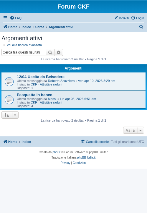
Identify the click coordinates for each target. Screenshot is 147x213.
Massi (52, 99)
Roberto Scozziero (61, 81)
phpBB (56, 152)
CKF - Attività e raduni (46, 84)
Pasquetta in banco (34, 95)
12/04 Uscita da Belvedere (41, 77)
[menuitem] (16, 18)
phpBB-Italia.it (86, 157)
